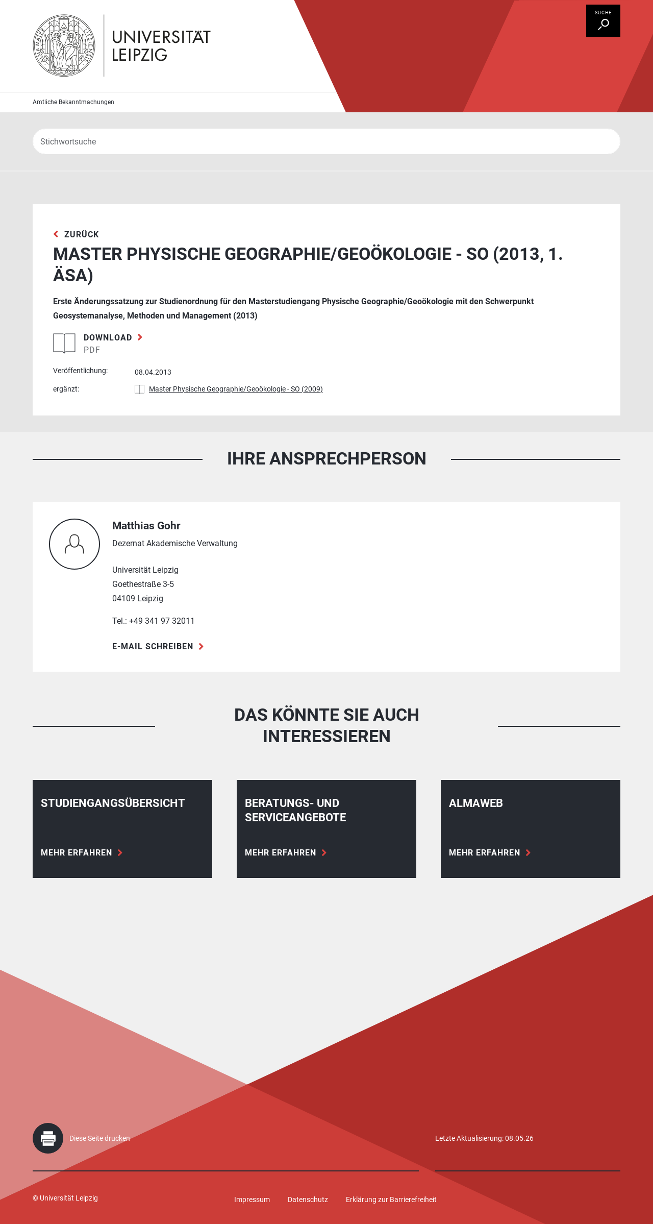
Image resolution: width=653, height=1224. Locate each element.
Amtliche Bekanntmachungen (73, 102)
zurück (81, 234)
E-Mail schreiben (152, 646)
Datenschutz (308, 1199)
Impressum (252, 1199)
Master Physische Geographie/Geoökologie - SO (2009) (236, 389)
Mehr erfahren (76, 853)
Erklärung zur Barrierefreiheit (391, 1199)
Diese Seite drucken (99, 1138)
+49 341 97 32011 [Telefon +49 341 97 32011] (162, 621)
